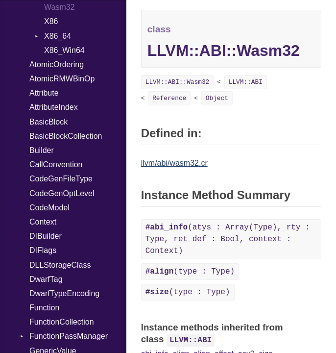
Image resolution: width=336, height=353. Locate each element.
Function (44, 307)
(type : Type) (190, 271)
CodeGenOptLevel (62, 193)
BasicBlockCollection (65, 136)
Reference (169, 98)
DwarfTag (46, 279)
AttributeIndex (53, 107)
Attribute (44, 93)
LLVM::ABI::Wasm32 (177, 82)
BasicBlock (48, 122)
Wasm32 (59, 7)
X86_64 (57, 36)
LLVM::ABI (246, 82)
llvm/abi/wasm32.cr (174, 163)
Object (217, 98)
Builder (41, 150)
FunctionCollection (61, 322)
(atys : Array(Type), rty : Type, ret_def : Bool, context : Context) (227, 239)
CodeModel (49, 207)
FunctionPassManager (68, 336)
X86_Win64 (64, 50)
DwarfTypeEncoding (64, 293)
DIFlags (42, 250)
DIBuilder (45, 236)
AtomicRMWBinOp (62, 79)
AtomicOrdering (56, 64)
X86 (51, 21)
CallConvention (56, 164)
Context (42, 222)
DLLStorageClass (60, 265)
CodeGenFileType (61, 179)
